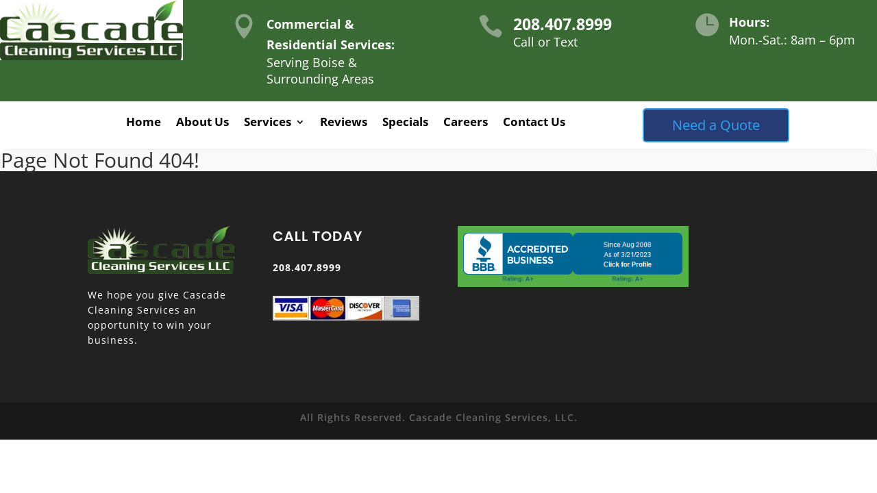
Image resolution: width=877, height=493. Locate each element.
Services (267, 123)
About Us (202, 123)
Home (143, 123)
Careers (465, 123)
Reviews (343, 123)
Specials (405, 123)
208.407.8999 (562, 24)
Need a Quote (716, 125)
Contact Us (534, 123)
